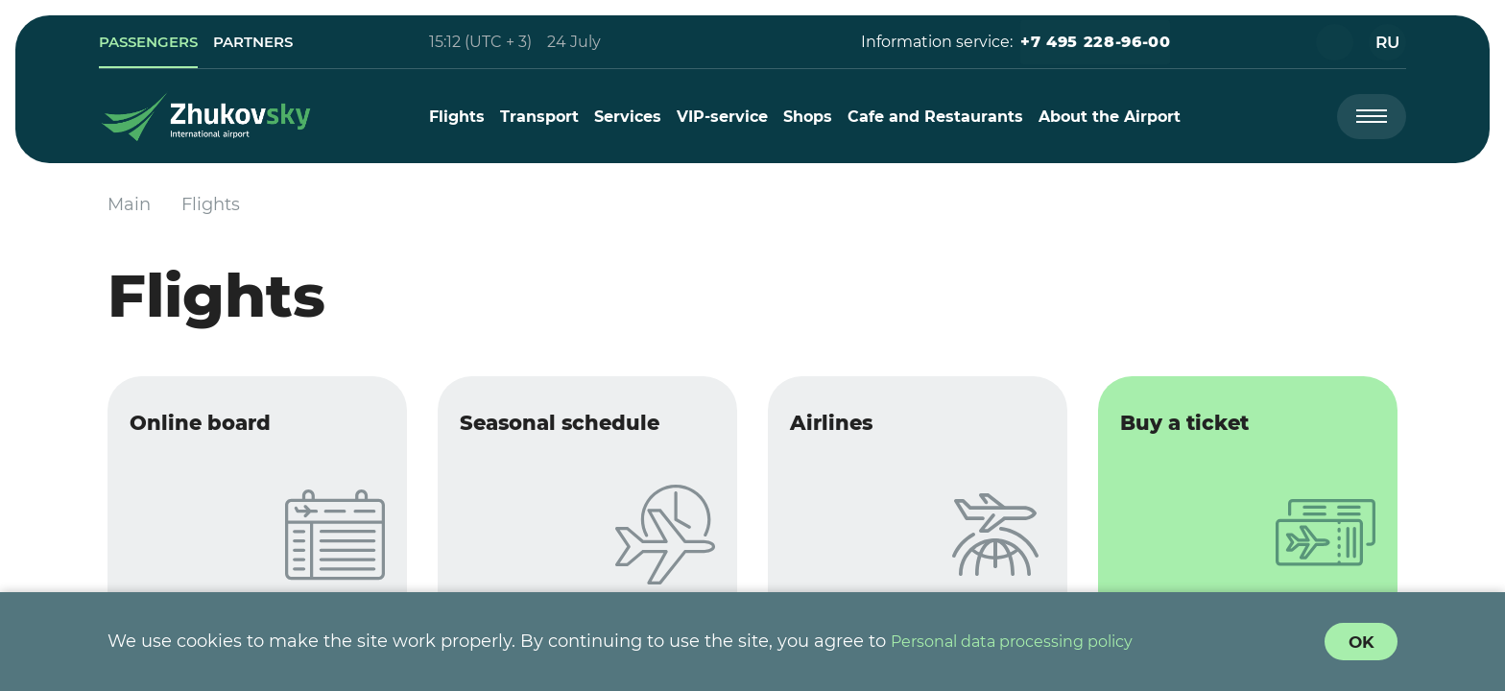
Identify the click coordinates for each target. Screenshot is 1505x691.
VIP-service (727, 116)
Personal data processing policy (1028, 641)
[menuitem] (462, 116)
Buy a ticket (1202, 429)
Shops (812, 116)
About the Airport (1114, 116)
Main (129, 204)
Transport (544, 116)
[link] (161, 42)
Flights (462, 116)
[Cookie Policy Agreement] (1359, 641)
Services (632, 116)
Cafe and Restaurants (940, 116)
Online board (218, 429)
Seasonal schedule (582, 429)
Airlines (846, 429)
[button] (1084, 42)
